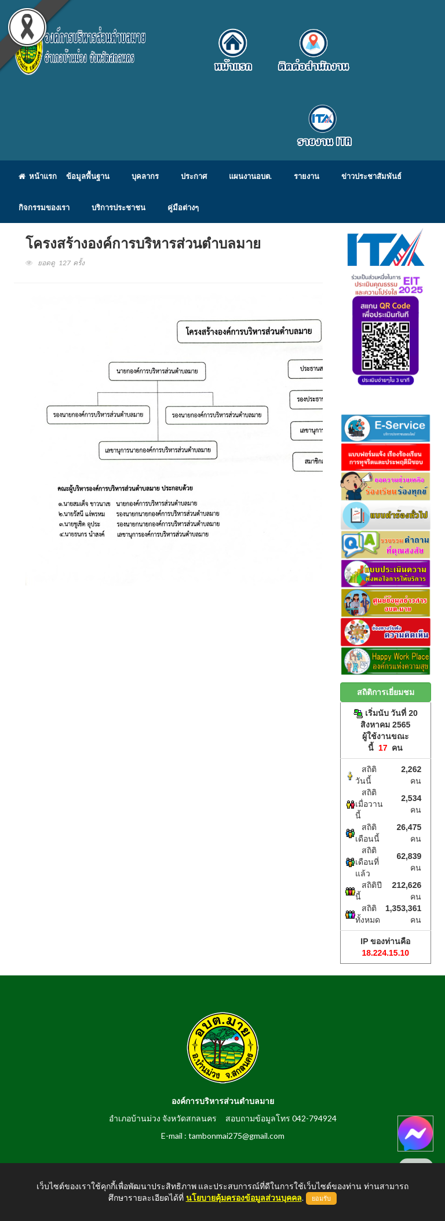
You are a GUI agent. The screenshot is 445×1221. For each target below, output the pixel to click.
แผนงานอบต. (250, 176)
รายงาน (306, 176)
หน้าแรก (38, 176)
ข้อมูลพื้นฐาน (88, 176)
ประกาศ (194, 176)
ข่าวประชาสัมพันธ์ (371, 176)
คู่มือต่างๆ (183, 207)
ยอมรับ (321, 1198)
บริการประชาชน (118, 207)
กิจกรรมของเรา (44, 207)
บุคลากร (145, 176)
